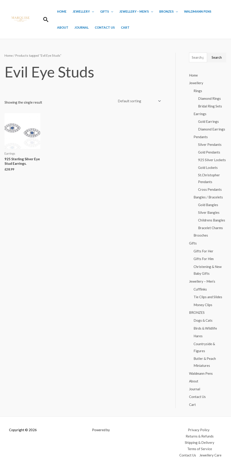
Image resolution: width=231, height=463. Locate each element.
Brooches (201, 234)
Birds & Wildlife (205, 325)
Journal (81, 27)
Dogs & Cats (203, 317)
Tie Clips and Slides (208, 294)
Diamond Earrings (211, 128)
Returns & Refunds (200, 431)
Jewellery (81, 11)
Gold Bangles (208, 204)
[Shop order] (138, 101)
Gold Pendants (209, 151)
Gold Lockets (208, 167)
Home (62, 11)
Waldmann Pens (197, 11)
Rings (198, 90)
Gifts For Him (204, 257)
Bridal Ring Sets (210, 106)
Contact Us (105, 27)
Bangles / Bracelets (208, 196)
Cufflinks (200, 287)
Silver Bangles (208, 211)
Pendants (201, 136)
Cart (125, 27)
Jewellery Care (210, 450)
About (62, 27)
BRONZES (166, 11)
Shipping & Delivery (199, 437)
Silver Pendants (210, 144)
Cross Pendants (210, 188)
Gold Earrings (208, 121)
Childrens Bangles (211, 219)
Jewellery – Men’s (134, 11)
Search (217, 57)
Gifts (104, 11)
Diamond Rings (209, 98)
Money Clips (203, 302)
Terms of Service (199, 443)
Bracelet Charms (210, 227)
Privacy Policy (199, 424)
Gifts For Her (203, 249)
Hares (198, 332)
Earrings (200, 113)
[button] (45, 19)
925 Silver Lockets (212, 159)
